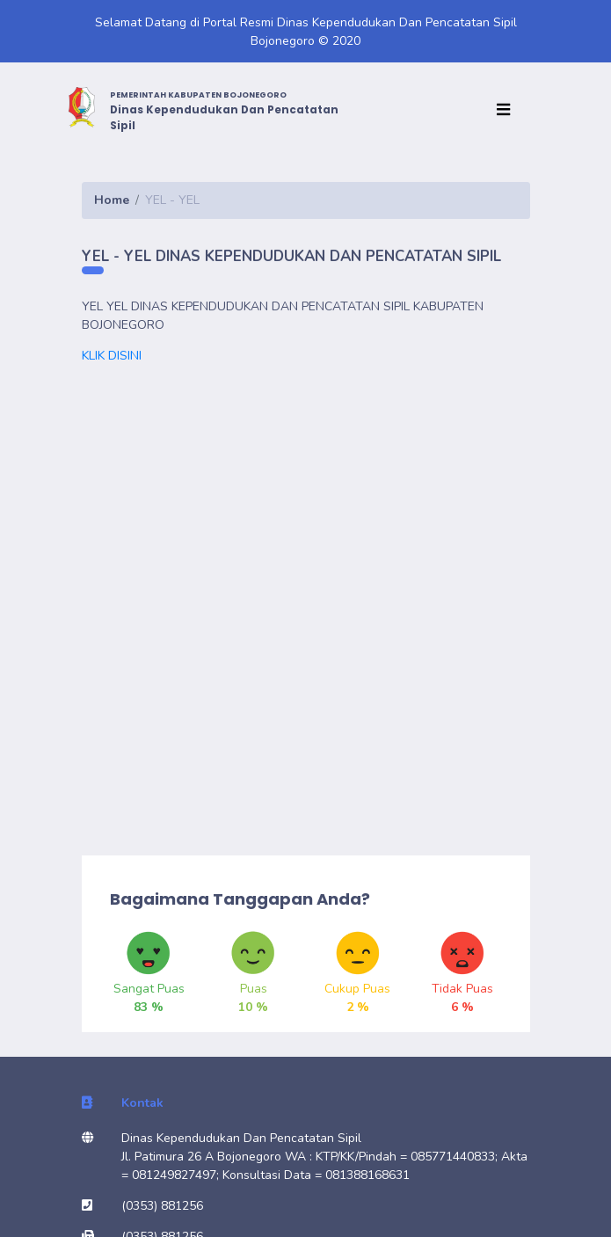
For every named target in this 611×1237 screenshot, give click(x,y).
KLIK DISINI (113, 355)
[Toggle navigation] (507, 110)
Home (111, 200)
